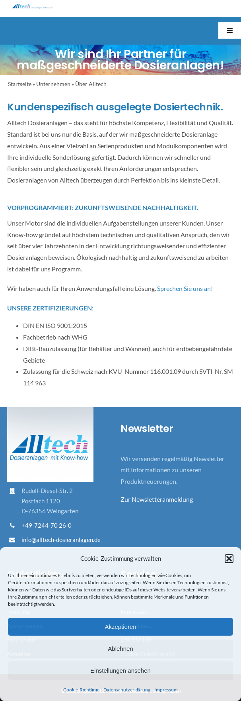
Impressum (166, 690)
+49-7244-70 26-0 (46, 525)
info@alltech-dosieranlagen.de (61, 539)
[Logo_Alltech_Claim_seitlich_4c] (32, 7)
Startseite (19, 84)
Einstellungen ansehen (120, 670)
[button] (229, 559)
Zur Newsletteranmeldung (156, 499)
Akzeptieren (120, 626)
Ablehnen (120, 648)
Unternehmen (53, 84)
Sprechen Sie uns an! (185, 288)
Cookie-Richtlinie (81, 690)
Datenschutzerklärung (126, 690)
